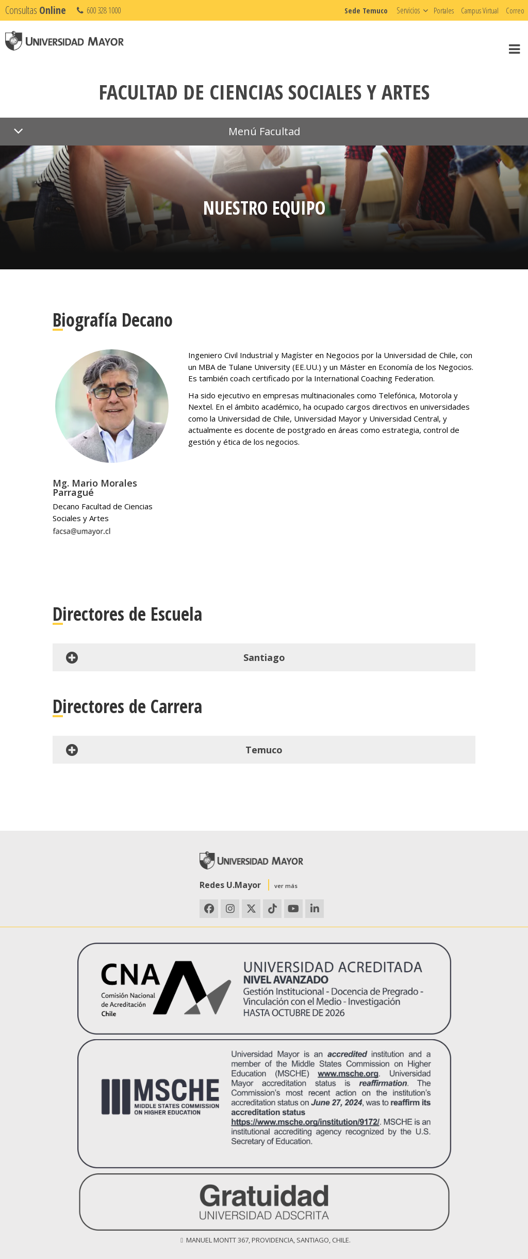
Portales (444, 10)
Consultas (35, 10)
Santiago (174, 657)
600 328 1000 (98, 10)
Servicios (408, 10)
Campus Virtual (480, 10)
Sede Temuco (366, 10)
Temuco (173, 750)
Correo (515, 10)
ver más (286, 886)
